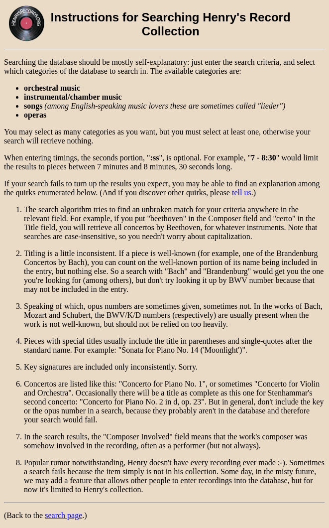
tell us (241, 192)
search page (63, 515)
